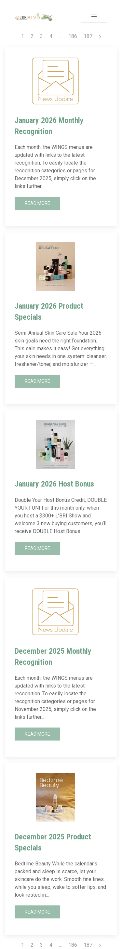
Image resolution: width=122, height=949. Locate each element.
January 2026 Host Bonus (54, 483)
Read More (37, 203)
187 (88, 36)
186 (72, 36)
